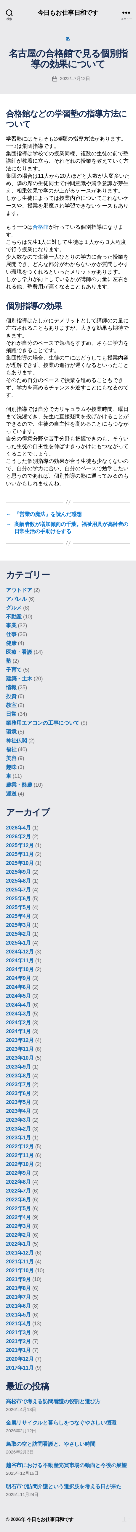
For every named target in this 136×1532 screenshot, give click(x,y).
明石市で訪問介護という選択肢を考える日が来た (63, 1486)
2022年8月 (18, 1182)
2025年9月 (18, 872)
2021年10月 (20, 1270)
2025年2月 (18, 934)
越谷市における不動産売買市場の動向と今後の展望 (66, 1465)
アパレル (16, 599)
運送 (11, 794)
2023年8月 (18, 1076)
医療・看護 (19, 652)
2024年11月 (20, 960)
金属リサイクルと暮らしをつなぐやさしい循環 (61, 1423)
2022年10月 (20, 1164)
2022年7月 (18, 1191)
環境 (11, 732)
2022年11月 (20, 1155)
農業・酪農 (19, 785)
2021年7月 (18, 1297)
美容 (11, 758)
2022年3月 (18, 1226)
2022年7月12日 (75, 78)
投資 (11, 696)
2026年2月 (18, 837)
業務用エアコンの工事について (42, 723)
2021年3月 (18, 1332)
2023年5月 (18, 1102)
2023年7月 (18, 1084)
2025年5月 (18, 907)
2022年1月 (18, 1244)
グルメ (14, 608)
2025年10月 (20, 863)
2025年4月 (18, 916)
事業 (11, 625)
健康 (11, 643)
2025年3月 (18, 925)
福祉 (11, 749)
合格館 (41, 227)
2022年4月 (18, 1217)
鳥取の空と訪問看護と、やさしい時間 (50, 1444)
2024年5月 (18, 996)
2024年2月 (18, 1022)
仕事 (11, 634)
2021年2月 (18, 1341)
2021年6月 (18, 1306)
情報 (11, 687)
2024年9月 (18, 978)
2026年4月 (18, 828)
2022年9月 (18, 1173)
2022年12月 (20, 1146)
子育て (14, 670)
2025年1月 (18, 943)
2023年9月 (18, 1067)
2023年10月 (20, 1058)
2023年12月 (20, 1040)
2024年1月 (18, 1031)
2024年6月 (18, 987)
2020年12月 (20, 1359)
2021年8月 (18, 1288)
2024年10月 (20, 969)
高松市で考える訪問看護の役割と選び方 (53, 1401)
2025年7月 (18, 890)
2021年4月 (18, 1324)
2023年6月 (18, 1093)
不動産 (14, 617)
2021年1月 (18, 1350)
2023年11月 (20, 1049)
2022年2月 (18, 1235)
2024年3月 (18, 1014)
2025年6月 (18, 898)
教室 (11, 705)
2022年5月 (18, 1208)
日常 (11, 714)
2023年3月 (18, 1120)
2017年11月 (20, 1368)
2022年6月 (18, 1200)
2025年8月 (18, 881)
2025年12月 (20, 845)
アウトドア (19, 590)
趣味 (11, 767)
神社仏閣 (16, 741)
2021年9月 (18, 1279)
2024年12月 (20, 952)
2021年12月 (20, 1253)
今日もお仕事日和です (68, 12)
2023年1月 (18, 1138)
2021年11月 (20, 1262)
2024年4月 (18, 1005)
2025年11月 (20, 854)
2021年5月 (18, 1315)
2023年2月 (18, 1129)
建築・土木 (19, 679)
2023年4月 (18, 1111)
